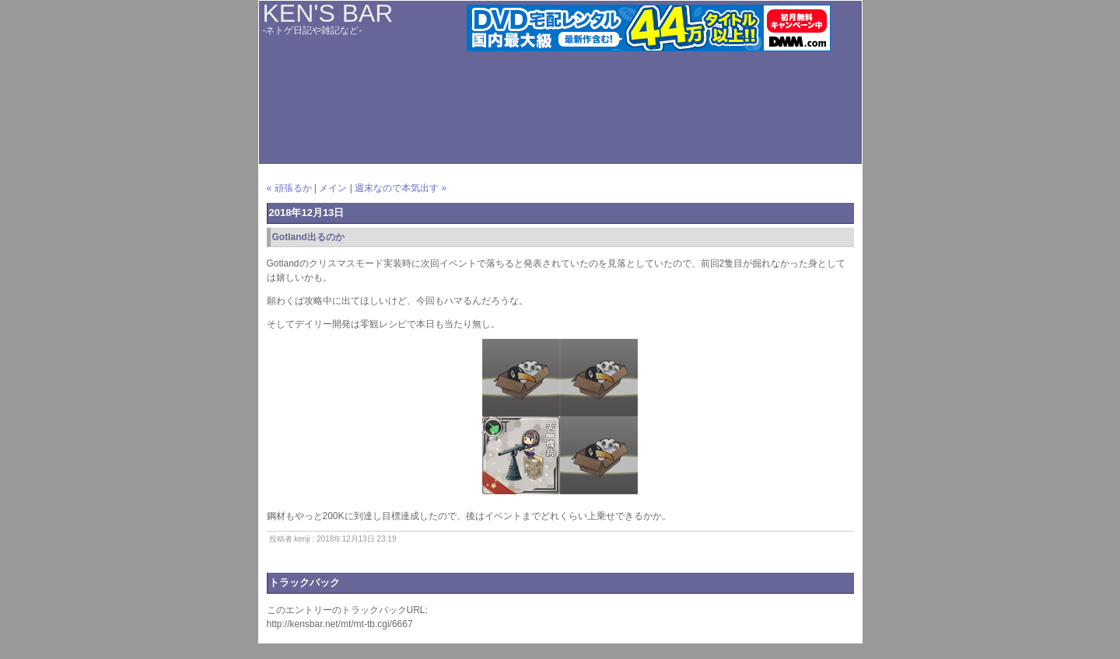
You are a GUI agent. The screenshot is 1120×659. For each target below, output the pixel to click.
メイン (333, 188)
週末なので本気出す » (400, 188)
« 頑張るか (289, 188)
